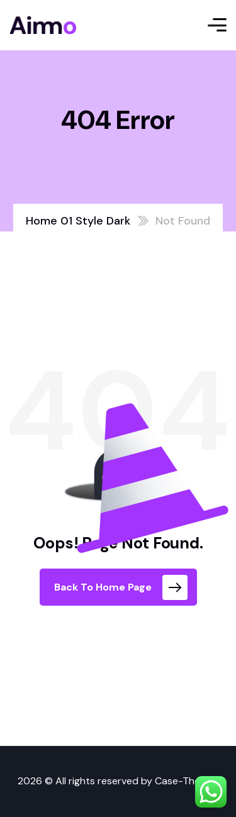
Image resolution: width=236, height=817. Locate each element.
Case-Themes (187, 780)
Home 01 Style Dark (78, 220)
